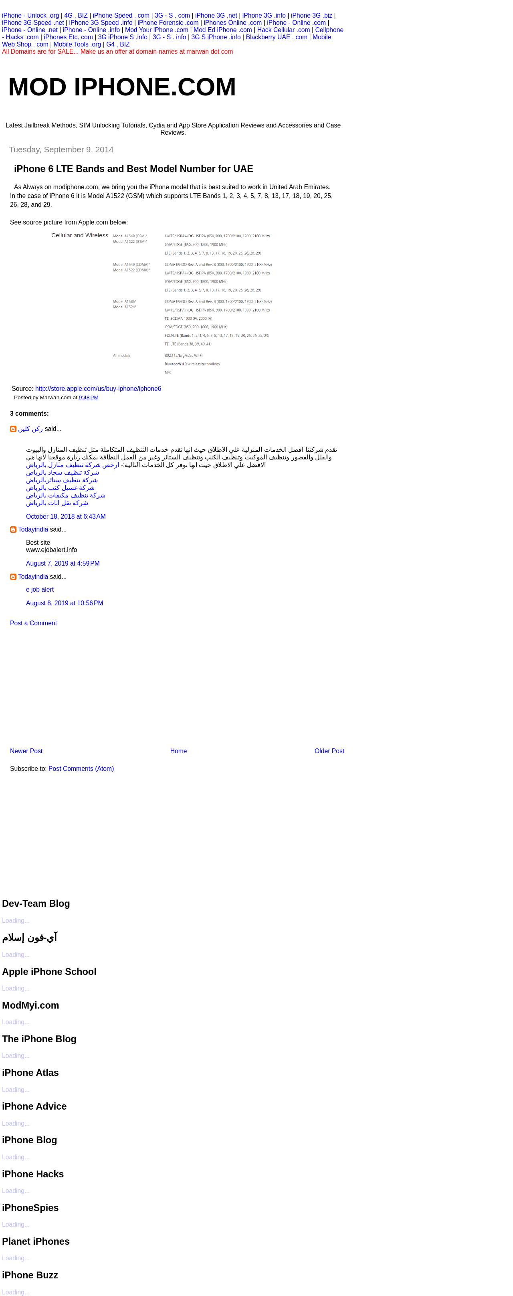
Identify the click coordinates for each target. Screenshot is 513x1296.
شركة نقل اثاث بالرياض (57, 502)
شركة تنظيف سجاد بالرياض (62, 472)
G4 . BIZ (118, 44)
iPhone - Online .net (30, 29)
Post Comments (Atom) (81, 768)
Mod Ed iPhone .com (223, 29)
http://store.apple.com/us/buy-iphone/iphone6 (98, 388)
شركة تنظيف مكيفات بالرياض (65, 495)
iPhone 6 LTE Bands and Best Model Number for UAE (133, 169)
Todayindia (33, 529)
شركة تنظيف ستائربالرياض (62, 480)
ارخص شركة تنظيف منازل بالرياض (72, 464)
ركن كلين (30, 428)
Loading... (16, 920)
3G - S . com (172, 15)
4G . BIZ (76, 15)
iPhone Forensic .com (168, 22)
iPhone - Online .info (91, 29)
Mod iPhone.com (122, 87)
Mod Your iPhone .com (156, 29)
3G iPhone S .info (122, 37)
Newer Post (26, 751)
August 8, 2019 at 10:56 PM (64, 603)
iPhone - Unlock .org (30, 15)
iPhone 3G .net (216, 15)
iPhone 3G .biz (311, 15)
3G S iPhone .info (215, 37)
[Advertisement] (62, 689)
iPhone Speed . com (121, 15)
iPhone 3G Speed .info (101, 22)
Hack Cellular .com (283, 29)
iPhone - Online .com (296, 22)
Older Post (329, 751)
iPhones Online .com (233, 22)
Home (178, 751)
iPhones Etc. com (68, 37)
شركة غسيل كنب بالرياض (60, 487)
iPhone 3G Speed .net (33, 22)
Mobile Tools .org (77, 44)
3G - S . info (169, 37)
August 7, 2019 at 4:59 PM (63, 563)
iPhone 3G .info (264, 15)
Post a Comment (33, 623)
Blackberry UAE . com (276, 37)
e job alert (40, 589)
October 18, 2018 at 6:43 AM (66, 516)
